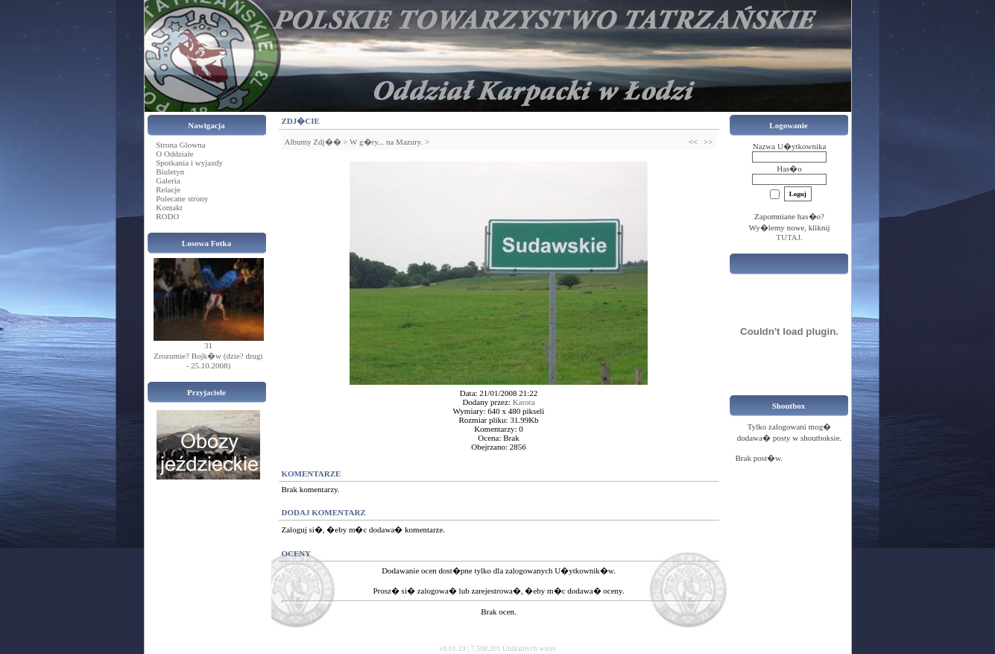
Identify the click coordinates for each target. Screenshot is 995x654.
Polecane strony (182, 198)
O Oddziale (174, 153)
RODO (167, 216)
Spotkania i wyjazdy (189, 162)
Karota (524, 401)
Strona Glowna (180, 144)
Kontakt (169, 207)
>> (708, 141)
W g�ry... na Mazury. (386, 141)
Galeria (168, 180)
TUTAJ (788, 237)
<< (693, 141)
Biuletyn (170, 171)
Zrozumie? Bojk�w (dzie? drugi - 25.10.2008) (208, 360)
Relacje (168, 189)
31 (208, 345)
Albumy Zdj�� (313, 141)
